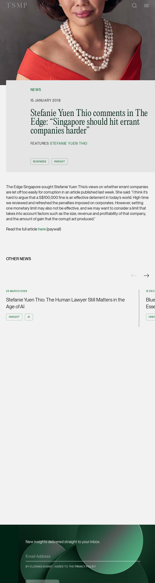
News (35, 90)
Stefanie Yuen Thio (68, 143)
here (42, 229)
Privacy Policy (85, 566)
